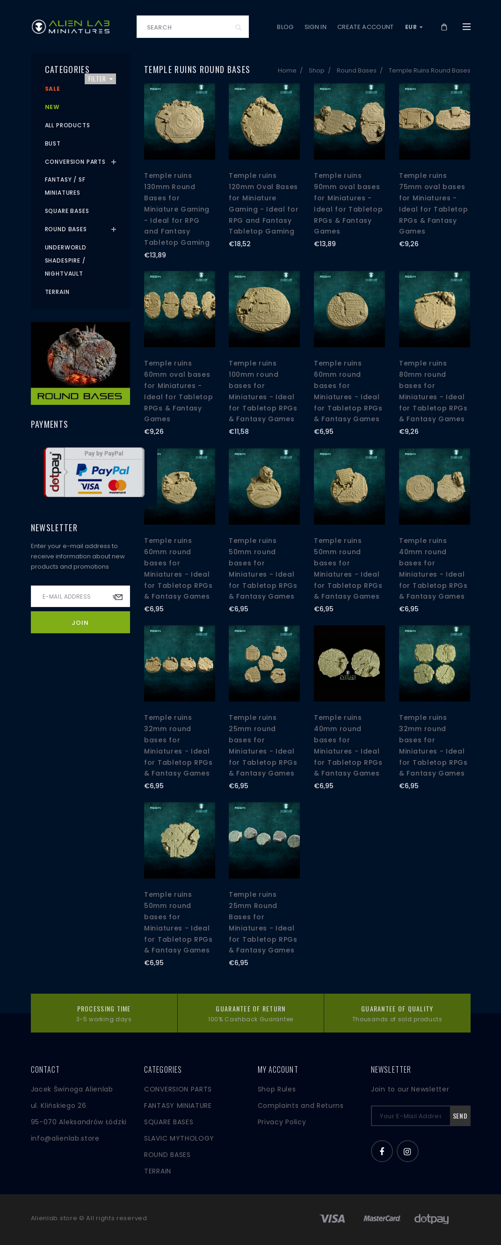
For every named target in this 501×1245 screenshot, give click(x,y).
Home (287, 70)
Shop (317, 70)
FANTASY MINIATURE (178, 1105)
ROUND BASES (167, 1154)
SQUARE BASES (168, 1122)
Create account (365, 26)
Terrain (57, 292)
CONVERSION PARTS (178, 1089)
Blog (285, 26)
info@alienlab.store (65, 1138)
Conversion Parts (75, 162)
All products (67, 125)
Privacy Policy (282, 1122)
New (52, 107)
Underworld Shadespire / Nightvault (66, 260)
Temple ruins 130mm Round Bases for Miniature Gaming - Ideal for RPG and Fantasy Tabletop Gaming (177, 209)
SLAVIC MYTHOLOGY (179, 1138)
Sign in (316, 26)
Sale (52, 89)
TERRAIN (157, 1171)
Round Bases (357, 70)
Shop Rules (277, 1089)
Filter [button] (100, 78)
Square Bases (67, 211)
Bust (53, 143)
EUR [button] (414, 27)
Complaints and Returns (301, 1105)
